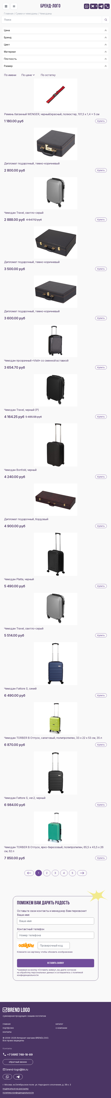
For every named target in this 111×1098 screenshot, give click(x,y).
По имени (10, 75)
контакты (7, 1032)
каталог (59, 1024)
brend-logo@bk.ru (17, 1069)
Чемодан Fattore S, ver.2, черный (24, 798)
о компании (61, 1028)
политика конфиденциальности (18, 1092)
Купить (101, 121)
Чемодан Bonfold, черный (20, 470)
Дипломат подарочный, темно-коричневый (32, 163)
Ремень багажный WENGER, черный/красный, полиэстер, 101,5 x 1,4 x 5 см (51, 114)
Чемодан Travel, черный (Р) (21, 409)
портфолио (8, 1028)
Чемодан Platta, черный (19, 579)
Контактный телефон (30, 929)
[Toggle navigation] (6, 6)
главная (7, 1024)
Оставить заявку (55, 963)
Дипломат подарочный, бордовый (26, 519)
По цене (26, 75)
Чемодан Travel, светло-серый (23, 212)
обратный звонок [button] (18, 1062)
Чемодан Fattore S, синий (20, 688)
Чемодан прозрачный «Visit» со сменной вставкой (36, 360)
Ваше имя (23, 914)
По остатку (48, 75)
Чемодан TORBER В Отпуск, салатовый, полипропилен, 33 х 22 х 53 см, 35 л (53, 737)
